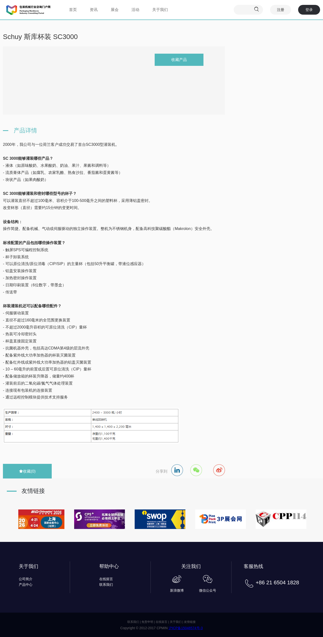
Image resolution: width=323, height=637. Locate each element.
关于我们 (160, 10)
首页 (73, 10)
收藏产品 (179, 60)
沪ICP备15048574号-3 (186, 628)
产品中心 (25, 585)
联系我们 (106, 585)
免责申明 (147, 622)
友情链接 (190, 622)
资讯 (94, 10)
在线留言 (106, 579)
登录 (309, 10)
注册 (280, 10)
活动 (135, 10)
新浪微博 (177, 590)
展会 (115, 10)
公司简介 (25, 579)
